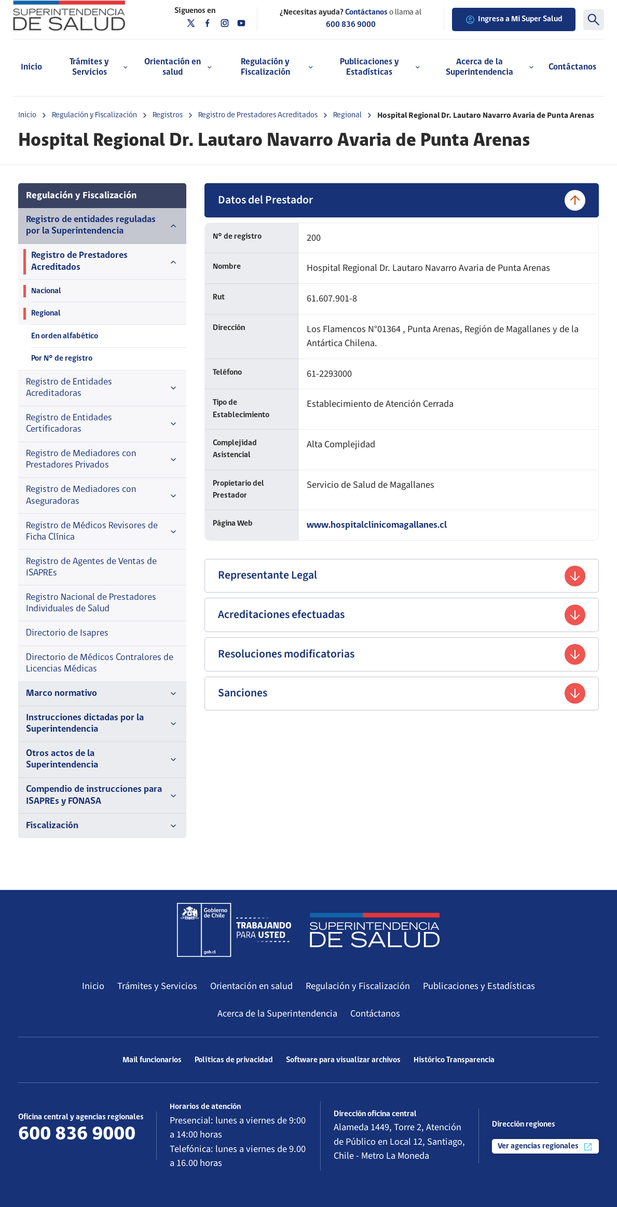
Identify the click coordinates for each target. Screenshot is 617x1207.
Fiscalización (102, 826)
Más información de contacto (78, 1153)
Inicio (31, 67)
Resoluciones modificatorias (401, 654)
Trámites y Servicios (157, 986)
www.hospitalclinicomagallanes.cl (377, 525)
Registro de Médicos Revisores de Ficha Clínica (102, 531)
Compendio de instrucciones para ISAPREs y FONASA (102, 795)
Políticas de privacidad (234, 1060)
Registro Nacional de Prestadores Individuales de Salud (91, 603)
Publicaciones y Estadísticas (479, 986)
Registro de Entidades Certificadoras (102, 423)
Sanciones (401, 693)
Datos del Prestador (401, 200)
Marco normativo (102, 694)
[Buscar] (593, 19)
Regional (347, 115)
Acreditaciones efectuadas (401, 615)
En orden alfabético (64, 336)
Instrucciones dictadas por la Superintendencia (102, 723)
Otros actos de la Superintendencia (102, 759)
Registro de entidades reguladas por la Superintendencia (102, 225)
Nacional (46, 291)
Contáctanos (572, 67)
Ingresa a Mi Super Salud (514, 20)
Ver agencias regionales (545, 1147)
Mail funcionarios (152, 1060)
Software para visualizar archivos (343, 1060)
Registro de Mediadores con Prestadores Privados (102, 459)
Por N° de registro (61, 358)
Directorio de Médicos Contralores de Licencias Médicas (99, 663)
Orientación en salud (251, 986)
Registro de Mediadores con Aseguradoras (102, 495)
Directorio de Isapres (67, 633)
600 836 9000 (351, 25)
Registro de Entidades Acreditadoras (102, 388)
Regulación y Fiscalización (94, 115)
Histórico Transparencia (454, 1060)
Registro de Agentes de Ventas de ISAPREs (91, 567)
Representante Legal (401, 576)
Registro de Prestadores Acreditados (258, 115)
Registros (168, 115)
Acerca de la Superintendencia (277, 1013)
